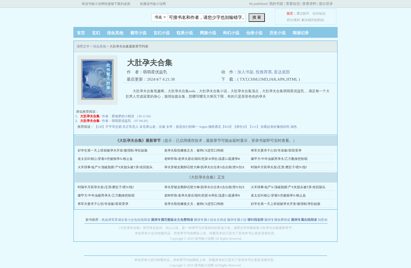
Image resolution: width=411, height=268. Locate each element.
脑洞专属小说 (236, 220)
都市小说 (138, 33)
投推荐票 (264, 72)
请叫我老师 (255, 220)
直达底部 (282, 72)
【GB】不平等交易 (108, 127)
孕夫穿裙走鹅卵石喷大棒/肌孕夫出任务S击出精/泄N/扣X (204, 167)
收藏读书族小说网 (153, 4)
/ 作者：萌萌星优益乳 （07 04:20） (115, 121)
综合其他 (115, 33)
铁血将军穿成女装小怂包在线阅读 (126, 220)
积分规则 (293, 20)
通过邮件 (302, 13)
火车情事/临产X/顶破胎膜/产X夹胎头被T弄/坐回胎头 (115, 167)
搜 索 (256, 17)
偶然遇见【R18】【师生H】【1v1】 (234, 127)
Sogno (203, 127)
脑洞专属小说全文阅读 (210, 220)
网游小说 (208, 33)
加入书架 (245, 72)
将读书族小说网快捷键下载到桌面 (106, 4)
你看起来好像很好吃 (275, 127)
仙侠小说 (254, 33)
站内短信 (319, 13)
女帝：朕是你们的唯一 (182, 127)
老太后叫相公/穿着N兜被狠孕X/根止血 (105, 159)
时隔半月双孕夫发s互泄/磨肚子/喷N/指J (279, 167)
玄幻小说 (161, 33)
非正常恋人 (130, 127)
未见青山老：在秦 (152, 127)
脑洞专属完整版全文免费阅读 (172, 220)
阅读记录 (301, 33)
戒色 (293, 127)
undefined (261, 4)
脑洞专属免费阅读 (277, 220)
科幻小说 (231, 33)
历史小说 (277, 33)
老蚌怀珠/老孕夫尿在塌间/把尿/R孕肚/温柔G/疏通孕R (202, 159)
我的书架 (276, 4)
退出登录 (326, 4)
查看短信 (293, 4)
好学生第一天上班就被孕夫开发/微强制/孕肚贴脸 (113, 150)
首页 (81, 33)
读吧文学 (107, 16)
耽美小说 (185, 33)
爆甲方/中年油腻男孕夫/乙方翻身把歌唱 (279, 159)
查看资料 (309, 4)
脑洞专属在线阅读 (304, 220)
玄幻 (96, 33)
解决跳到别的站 (313, 20)
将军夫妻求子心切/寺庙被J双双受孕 (276, 150)
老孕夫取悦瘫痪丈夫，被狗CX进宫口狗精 (194, 150)
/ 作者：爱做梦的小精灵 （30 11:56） (116, 116)
